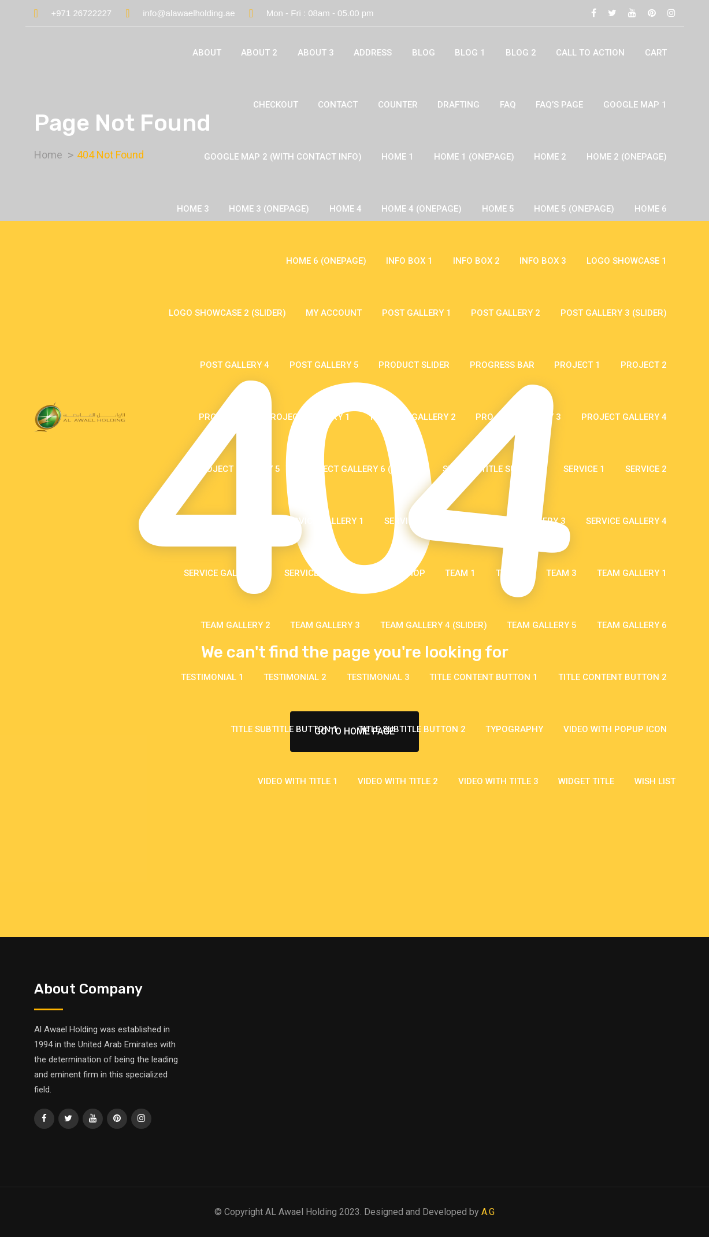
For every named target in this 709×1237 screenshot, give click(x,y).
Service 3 (242, 521)
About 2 (259, 52)
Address (373, 52)
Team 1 (460, 573)
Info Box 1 (409, 261)
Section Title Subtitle (493, 469)
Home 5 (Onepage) (574, 209)
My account (334, 313)
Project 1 (577, 365)
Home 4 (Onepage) (421, 209)
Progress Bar (502, 365)
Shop (413, 573)
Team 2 (511, 573)
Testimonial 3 (378, 677)
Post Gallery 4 (234, 365)
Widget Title (586, 781)
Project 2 (644, 365)
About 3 (316, 52)
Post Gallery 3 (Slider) (613, 313)
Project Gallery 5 (237, 469)
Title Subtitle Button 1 (284, 729)
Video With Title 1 (298, 781)
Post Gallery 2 (505, 313)
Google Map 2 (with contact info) (283, 157)
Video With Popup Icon (615, 729)
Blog (423, 52)
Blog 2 (521, 52)
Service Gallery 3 (525, 521)
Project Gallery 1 (307, 417)
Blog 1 (470, 52)
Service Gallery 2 (424, 521)
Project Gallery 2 (413, 417)
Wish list (654, 781)
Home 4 (345, 209)
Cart (656, 52)
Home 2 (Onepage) (626, 157)
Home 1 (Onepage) (474, 157)
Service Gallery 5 (224, 573)
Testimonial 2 (294, 677)
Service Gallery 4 (626, 521)
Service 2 (646, 469)
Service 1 (584, 469)
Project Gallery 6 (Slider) (361, 469)
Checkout (275, 104)
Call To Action (590, 52)
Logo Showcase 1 (626, 261)
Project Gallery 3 (518, 417)
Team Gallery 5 (542, 625)
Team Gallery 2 (235, 625)
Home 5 (498, 209)
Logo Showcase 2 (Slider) (227, 313)
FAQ (508, 104)
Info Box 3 (542, 261)
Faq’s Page (559, 104)
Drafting (458, 104)
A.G (488, 1211)
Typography (514, 729)
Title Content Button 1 (483, 677)
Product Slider (414, 365)
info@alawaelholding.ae (189, 13)
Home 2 (550, 157)
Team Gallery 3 (325, 625)
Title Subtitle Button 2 (412, 729)
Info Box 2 (476, 261)
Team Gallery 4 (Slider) (433, 625)
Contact (338, 104)
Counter (398, 104)
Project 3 (222, 417)
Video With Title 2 (398, 781)
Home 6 (650, 209)
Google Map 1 (635, 104)
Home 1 (397, 157)
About (206, 52)
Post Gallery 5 (324, 365)
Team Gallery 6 (632, 625)
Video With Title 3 (498, 781)
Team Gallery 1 (632, 573)
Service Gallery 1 (323, 521)
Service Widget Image (332, 573)
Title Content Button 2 (612, 677)
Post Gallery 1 (416, 313)
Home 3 (193, 209)
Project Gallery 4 (624, 417)
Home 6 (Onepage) (326, 261)
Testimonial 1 (212, 677)
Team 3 (561, 573)
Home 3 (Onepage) (269, 209)
